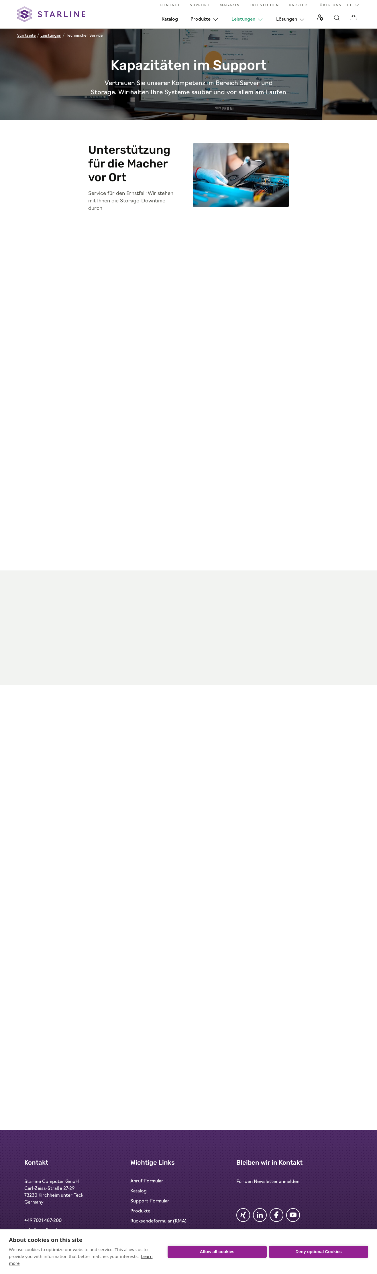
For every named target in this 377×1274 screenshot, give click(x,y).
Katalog (170, 19)
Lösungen (286, 19)
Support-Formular (149, 1201)
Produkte (201, 19)
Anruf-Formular (146, 1181)
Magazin (230, 5)
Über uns (330, 5)
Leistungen (243, 19)
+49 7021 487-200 (43, 1220)
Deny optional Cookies (318, 1251)
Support (200, 5)
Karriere (299, 5)
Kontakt (170, 5)
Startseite (26, 35)
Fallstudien (264, 5)
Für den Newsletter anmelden (267, 1182)
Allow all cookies (217, 1251)
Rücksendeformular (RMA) (158, 1221)
